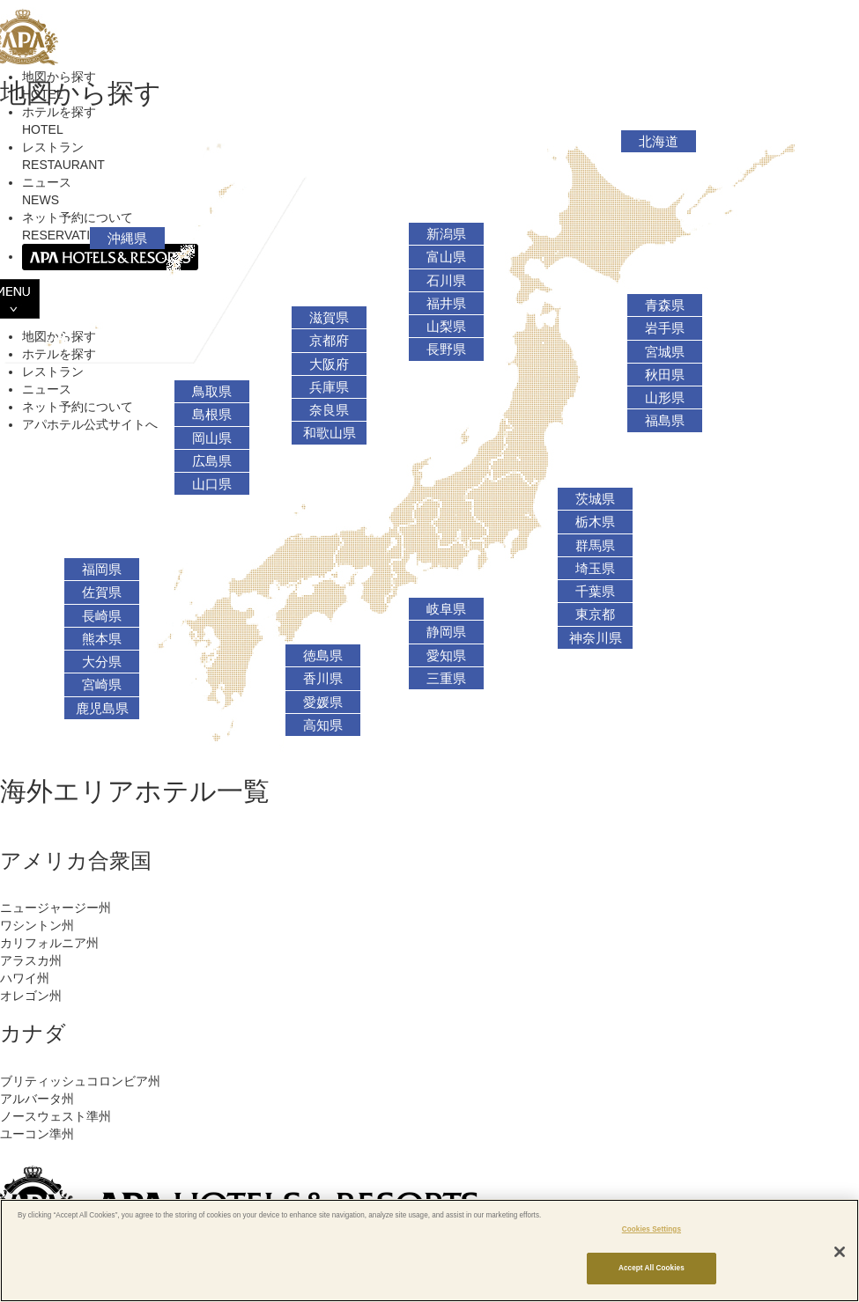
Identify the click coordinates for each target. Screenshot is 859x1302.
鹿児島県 (102, 709)
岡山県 (212, 438)
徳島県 (323, 656)
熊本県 (102, 639)
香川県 (323, 679)
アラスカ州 (31, 960)
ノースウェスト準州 (55, 1116)
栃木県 (595, 522)
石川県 (446, 281)
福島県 (665, 421)
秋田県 (665, 375)
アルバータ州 (37, 1099)
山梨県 (446, 327)
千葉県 (595, 592)
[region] (429, 1250)
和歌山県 (329, 433)
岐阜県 (446, 609)
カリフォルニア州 (49, 943)
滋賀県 (329, 318)
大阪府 (329, 364)
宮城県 (665, 352)
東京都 (595, 614)
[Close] (839, 1251)
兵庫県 (329, 387)
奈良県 (329, 410)
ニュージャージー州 (55, 908)
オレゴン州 (31, 996)
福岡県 (102, 570)
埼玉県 (595, 569)
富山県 (446, 257)
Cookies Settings (651, 1229)
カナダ (33, 1033)
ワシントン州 (37, 925)
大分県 (102, 662)
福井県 (446, 304)
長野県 (446, 349)
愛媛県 (323, 702)
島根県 (212, 415)
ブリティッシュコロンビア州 (80, 1081)
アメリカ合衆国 (76, 860)
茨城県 (595, 499)
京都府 (329, 341)
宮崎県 (102, 685)
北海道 (658, 142)
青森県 (665, 305)
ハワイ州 (24, 978)
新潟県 (446, 234)
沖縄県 (127, 239)
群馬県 (595, 546)
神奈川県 (595, 638)
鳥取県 (212, 392)
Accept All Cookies (651, 1268)
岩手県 (665, 328)
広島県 (212, 461)
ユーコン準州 (37, 1134)
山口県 (212, 484)
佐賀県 (102, 592)
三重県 (446, 679)
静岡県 (446, 632)
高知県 (323, 725)
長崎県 (102, 616)
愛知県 (446, 656)
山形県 (665, 398)
